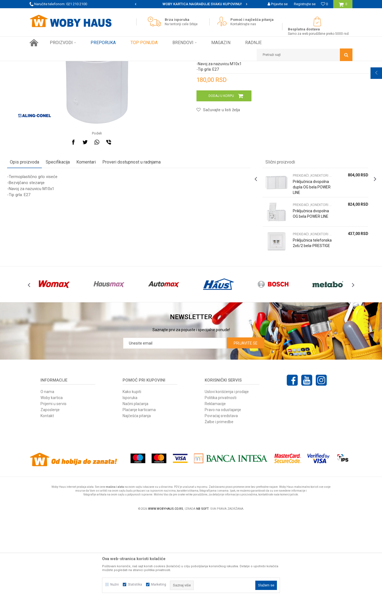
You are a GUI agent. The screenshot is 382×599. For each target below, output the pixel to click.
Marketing (158, 584)
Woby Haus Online (43, 65)
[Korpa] (343, 6)
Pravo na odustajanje (223, 491)
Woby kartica (51, 479)
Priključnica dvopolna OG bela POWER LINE (296, 290)
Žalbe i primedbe (219, 503)
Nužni (114, 584)
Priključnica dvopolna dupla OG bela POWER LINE (297, 261)
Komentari (108, 233)
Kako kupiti (132, 473)
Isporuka (130, 479)
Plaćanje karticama (139, 491)
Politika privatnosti (220, 479)
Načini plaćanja (135, 485)
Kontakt (47, 497)
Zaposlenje (50, 491)
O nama (47, 473)
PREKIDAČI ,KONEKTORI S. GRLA (155, 65)
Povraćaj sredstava (221, 497)
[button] (304, 55)
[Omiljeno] (324, 4)
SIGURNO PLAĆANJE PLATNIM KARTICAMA (190, 4)
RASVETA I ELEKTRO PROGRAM (103, 65)
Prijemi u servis (53, 485)
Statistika (135, 584)
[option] (191, 4)
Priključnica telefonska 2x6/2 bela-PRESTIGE (295, 319)
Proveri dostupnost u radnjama (154, 233)
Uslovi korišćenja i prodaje (227, 473)
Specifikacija (80, 233)
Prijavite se (245, 425)
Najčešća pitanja (137, 497)
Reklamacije (215, 485)
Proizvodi (68, 65)
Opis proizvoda (47, 233)
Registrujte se (305, 4)
